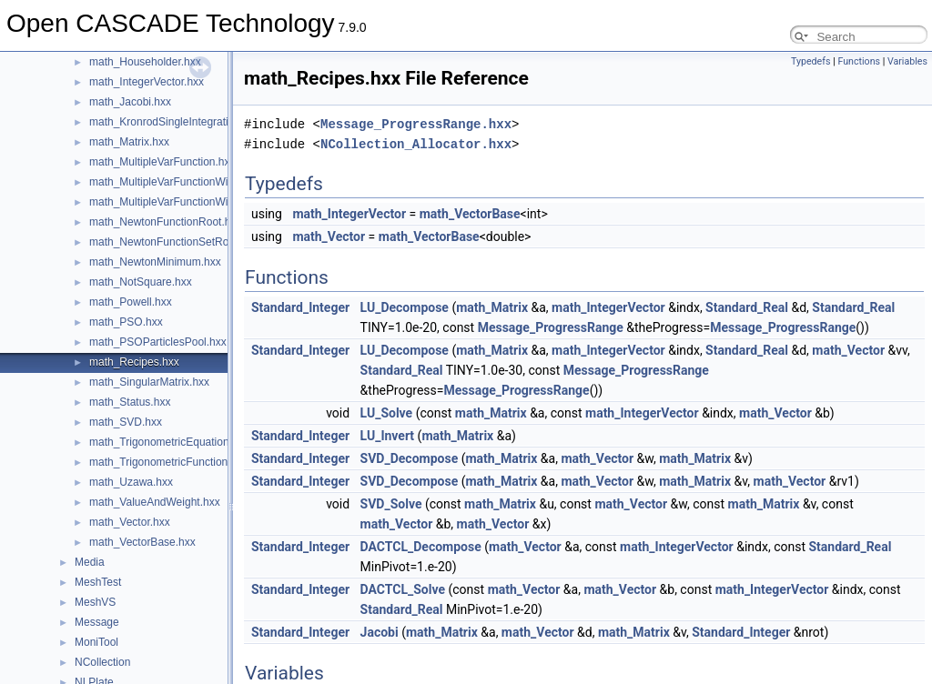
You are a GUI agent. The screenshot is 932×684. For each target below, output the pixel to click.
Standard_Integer (300, 307)
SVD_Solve (391, 504)
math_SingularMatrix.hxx (149, 382)
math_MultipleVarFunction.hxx (162, 162)
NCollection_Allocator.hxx (416, 144)
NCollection (102, 662)
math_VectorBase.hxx (142, 542)
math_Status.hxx (129, 402)
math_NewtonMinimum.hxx (155, 262)
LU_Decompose (404, 307)
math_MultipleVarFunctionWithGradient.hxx (194, 182)
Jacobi (379, 632)
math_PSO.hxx (126, 322)
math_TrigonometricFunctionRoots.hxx (183, 462)
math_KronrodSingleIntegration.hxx (174, 122)
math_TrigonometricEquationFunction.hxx (190, 442)
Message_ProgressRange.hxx (416, 124)
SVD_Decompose (409, 458)
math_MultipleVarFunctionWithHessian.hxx (193, 202)
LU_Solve (386, 413)
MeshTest (98, 582)
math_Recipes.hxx (134, 362)
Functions (858, 61)
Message (97, 622)
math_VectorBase (470, 213)
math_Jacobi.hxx (130, 102)
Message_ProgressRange (550, 327)
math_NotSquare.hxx (140, 282)
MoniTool (96, 642)
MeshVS (95, 602)
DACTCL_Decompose (420, 546)
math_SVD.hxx (125, 422)
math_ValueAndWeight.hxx (154, 502)
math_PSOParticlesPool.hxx (158, 342)
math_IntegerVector (349, 213)
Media (90, 562)
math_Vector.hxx (129, 522)
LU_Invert (387, 435)
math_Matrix (492, 307)
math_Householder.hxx (145, 61)
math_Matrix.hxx (129, 142)
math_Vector (328, 236)
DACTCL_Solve (402, 589)
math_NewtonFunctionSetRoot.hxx (173, 242)
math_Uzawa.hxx (131, 482)
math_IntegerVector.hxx (146, 81)
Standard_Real (746, 307)
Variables (907, 61)
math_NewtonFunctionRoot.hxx (165, 222)
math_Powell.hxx (130, 302)
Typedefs (811, 61)
